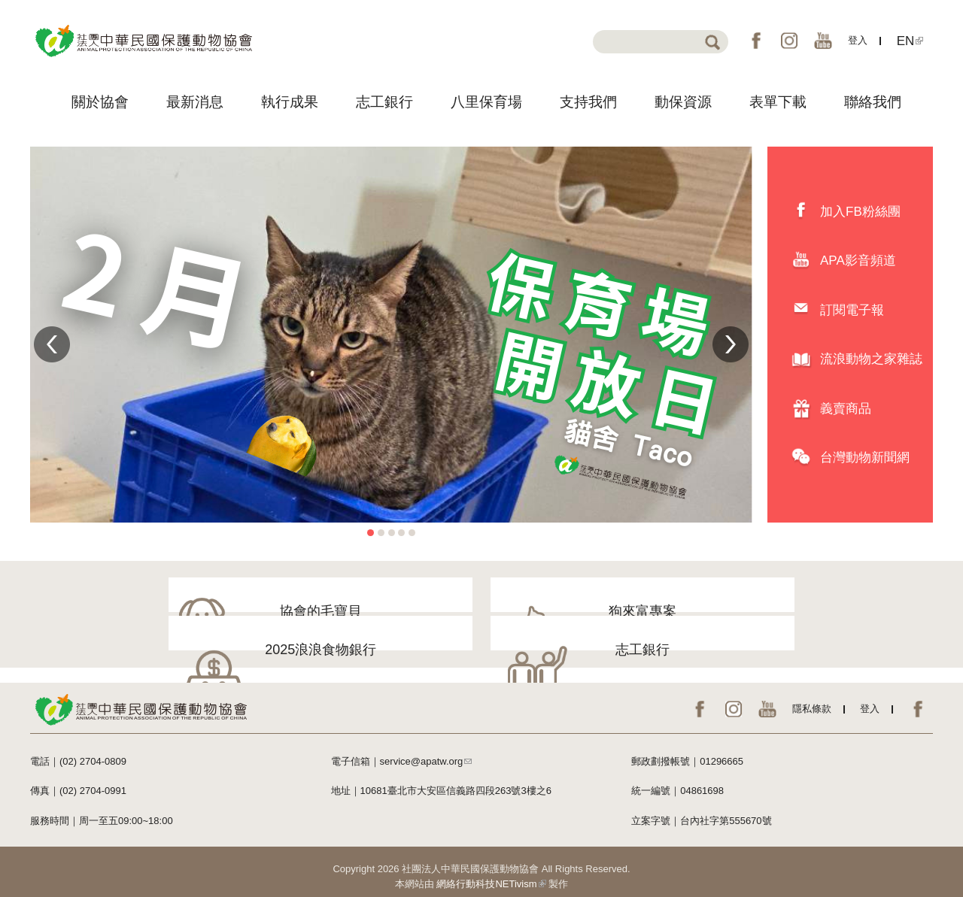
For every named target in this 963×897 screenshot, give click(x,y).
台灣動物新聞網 (865, 457)
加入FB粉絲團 (860, 212)
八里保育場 (486, 102)
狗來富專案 (378, 609)
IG (789, 41)
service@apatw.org (426, 752)
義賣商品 (845, 409)
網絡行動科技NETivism (490, 874)
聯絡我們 (872, 102)
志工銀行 (384, 102)
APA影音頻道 (858, 260)
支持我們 (588, 102)
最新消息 (194, 102)
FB (756, 41)
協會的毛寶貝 (170, 609)
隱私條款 (811, 699)
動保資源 (683, 102)
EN (910, 41)
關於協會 (100, 102)
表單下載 (778, 102)
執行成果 (289, 102)
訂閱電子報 (852, 310)
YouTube (823, 41)
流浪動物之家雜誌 (871, 359)
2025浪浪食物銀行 (585, 609)
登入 (857, 40)
